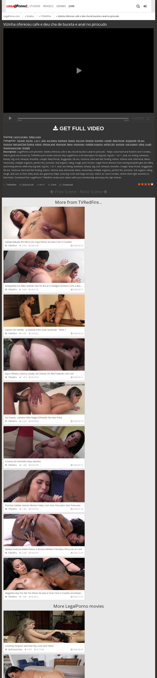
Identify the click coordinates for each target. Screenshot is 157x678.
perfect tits (109, 144)
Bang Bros (88, 474)
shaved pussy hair (12, 148)
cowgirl (107, 140)
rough (148, 144)
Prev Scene (63, 191)
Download (66, 184)
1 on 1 (37, 140)
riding (141, 144)
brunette (99, 140)
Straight (26, 148)
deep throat (118, 140)
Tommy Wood (90, 605)
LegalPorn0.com (26, 672)
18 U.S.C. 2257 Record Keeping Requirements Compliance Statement (101, 672)
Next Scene (93, 191)
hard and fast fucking (23, 144)
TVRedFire (11, 184)
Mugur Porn (13, 605)
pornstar (120, 144)
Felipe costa (35, 137)
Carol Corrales (20, 137)
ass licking (52, 140)
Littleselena (13, 561)
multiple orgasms (94, 144)
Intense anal (49, 144)
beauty (71, 140)
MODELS (45, 6)
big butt (21, 140)
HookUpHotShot (15, 649)
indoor (38, 144)
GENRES (58, 6)
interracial (61, 144)
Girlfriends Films (15, 474)
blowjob (90, 140)
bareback (62, 140)
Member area (25, 663)
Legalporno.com (14, 6)
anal (43, 140)
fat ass (141, 140)
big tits (29, 140)
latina (69, 144)
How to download (47, 663)
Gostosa (7, 144)
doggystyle (131, 140)
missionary (79, 144)
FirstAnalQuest (90, 518)
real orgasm (132, 144)
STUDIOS (31, 6)
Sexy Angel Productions (18, 518)
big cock (80, 140)
